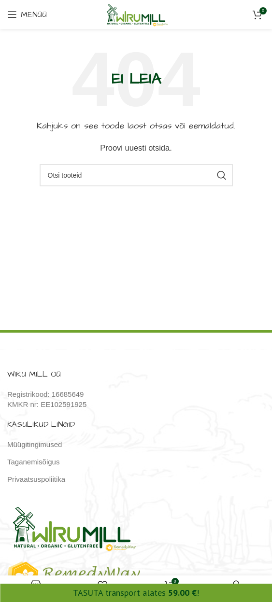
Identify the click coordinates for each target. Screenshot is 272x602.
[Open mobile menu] (27, 14)
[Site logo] (136, 14)
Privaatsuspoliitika (36, 479)
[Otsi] (136, 175)
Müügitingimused (34, 444)
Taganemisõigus (33, 462)
